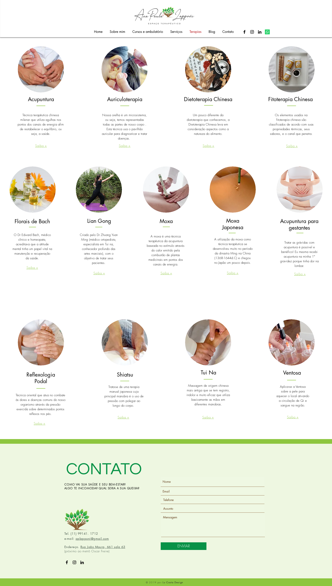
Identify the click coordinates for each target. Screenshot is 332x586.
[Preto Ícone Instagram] (252, 31)
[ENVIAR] (183, 546)
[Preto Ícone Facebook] (244, 31)
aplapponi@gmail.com (92, 539)
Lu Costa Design (173, 582)
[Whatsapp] (267, 31)
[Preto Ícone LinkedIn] (259, 31)
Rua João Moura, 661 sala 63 (102, 547)
